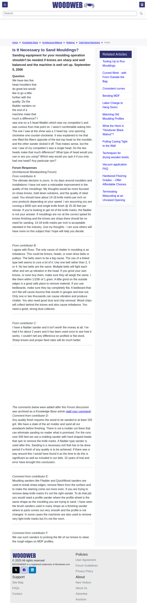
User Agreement (86, 559)
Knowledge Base (30, 42)
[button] (16, 570)
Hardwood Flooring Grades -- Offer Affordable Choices (114, 180)
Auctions (81, 599)
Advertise (81, 593)
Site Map (17, 582)
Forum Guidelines (87, 565)
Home (15, 42)
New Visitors (83, 582)
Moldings (70, 42)
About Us (81, 588)
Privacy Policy (84, 571)
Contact (17, 593)
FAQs (15, 588)
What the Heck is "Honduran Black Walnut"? (113, 130)
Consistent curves (114, 88)
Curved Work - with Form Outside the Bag (114, 77)
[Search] (70, 13)
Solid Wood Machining (89, 42)
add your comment (78, 411)
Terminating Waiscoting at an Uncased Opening (114, 196)
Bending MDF (111, 95)
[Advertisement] (76, 29)
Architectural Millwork (52, 42)
